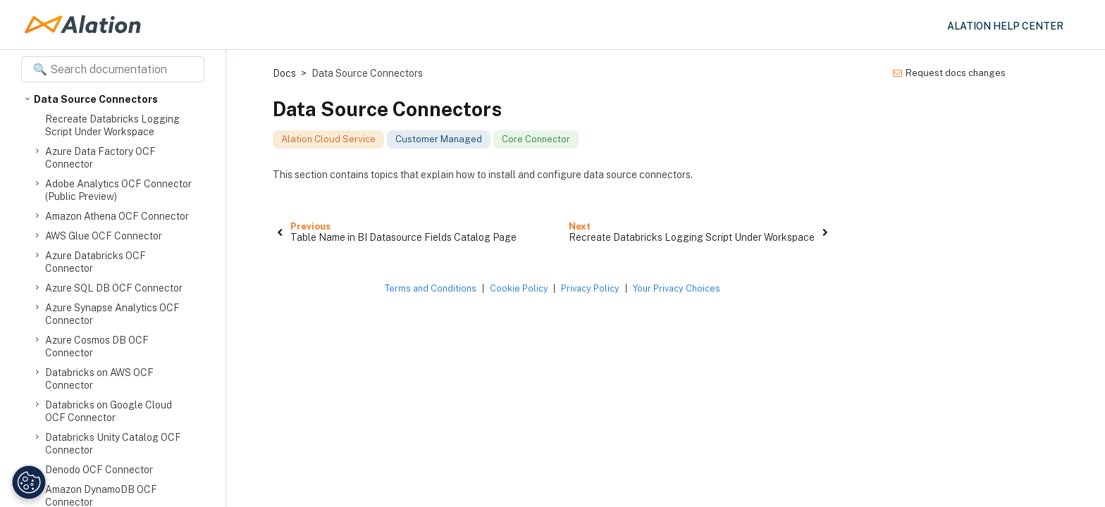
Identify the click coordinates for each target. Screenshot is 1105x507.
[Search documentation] (112, 69)
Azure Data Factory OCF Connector (100, 157)
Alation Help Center (1005, 26)
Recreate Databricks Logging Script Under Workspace (112, 125)
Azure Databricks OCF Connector (95, 261)
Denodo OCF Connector (99, 469)
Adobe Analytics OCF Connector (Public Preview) (118, 189)
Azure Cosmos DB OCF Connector (97, 346)
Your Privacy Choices (676, 288)
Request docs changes (949, 73)
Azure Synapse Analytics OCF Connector (112, 313)
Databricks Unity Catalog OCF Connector (113, 443)
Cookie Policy (519, 288)
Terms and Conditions (430, 288)
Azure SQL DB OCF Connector (114, 288)
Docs (284, 73)
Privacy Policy (590, 288)
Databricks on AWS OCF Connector (99, 378)
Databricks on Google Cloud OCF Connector (108, 411)
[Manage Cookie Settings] (26, 482)
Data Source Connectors (96, 99)
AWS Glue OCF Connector (103, 236)
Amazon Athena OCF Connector (117, 216)
